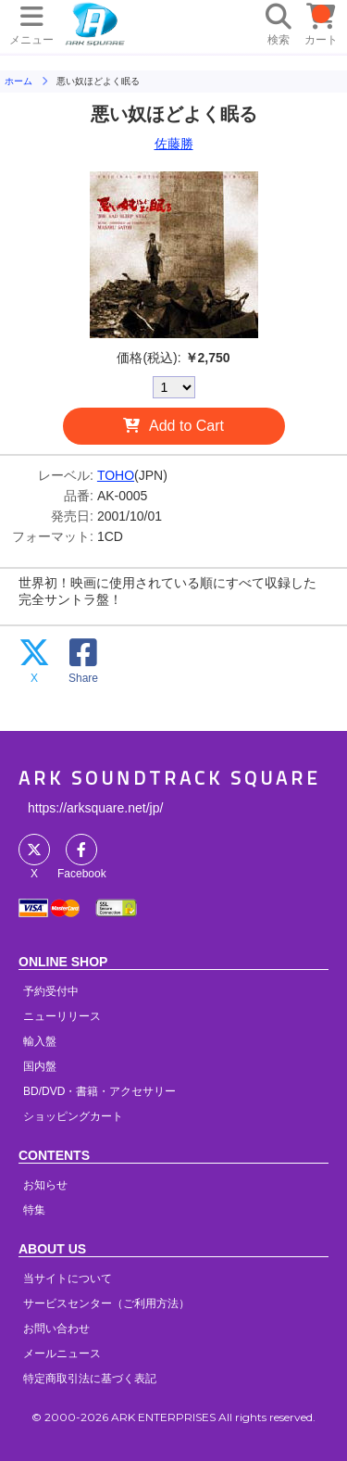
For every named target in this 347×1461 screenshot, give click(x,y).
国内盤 (39, 1066)
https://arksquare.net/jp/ (95, 807)
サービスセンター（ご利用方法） (106, 1303)
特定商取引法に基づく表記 (89, 1378)
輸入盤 (39, 1041)
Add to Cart (186, 426)
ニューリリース (62, 1016)
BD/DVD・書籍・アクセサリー (99, 1091)
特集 (34, 1209)
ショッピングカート (73, 1116)
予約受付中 (51, 991)
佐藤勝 (174, 143)
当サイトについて (67, 1278)
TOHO (115, 475)
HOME (95, 23)
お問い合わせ (56, 1328)
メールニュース (62, 1353)
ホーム (18, 81)
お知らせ (45, 1184)
